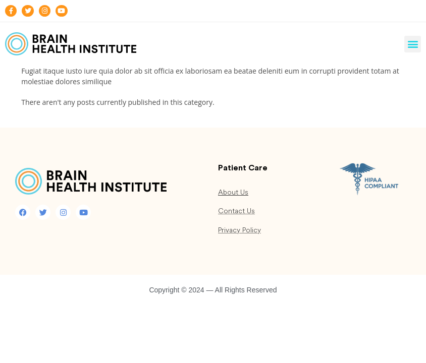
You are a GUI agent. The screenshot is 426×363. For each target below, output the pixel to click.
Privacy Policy (239, 230)
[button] (412, 44)
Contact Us (236, 211)
